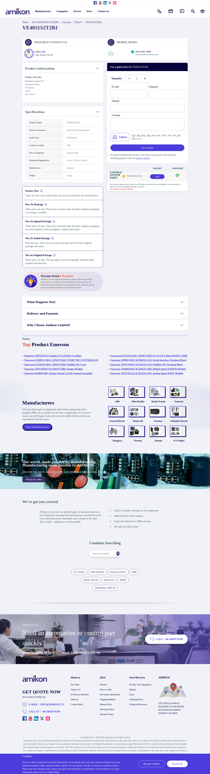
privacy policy (143, 158)
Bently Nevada (158, 406)
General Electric (117, 430)
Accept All (177, 763)
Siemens (158, 453)
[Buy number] (136, 78)
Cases (131, 707)
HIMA (123, 592)
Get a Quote (147, 147)
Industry (132, 702)
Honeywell (138, 430)
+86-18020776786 (51, 724)
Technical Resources (138, 717)
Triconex (138, 453)
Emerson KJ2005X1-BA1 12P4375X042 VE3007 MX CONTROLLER (61, 360)
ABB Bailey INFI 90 (105, 600)
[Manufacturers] (202, 11)
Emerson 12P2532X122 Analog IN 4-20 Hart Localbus (53, 355)
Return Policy (106, 717)
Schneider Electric (179, 430)
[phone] (147, 108)
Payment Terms (106, 727)
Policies (103, 697)
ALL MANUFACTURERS (45, 22)
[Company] (166, 94)
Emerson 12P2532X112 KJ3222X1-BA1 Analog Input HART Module (147, 373)
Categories (62, 11)
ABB (117, 406)
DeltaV (78, 22)
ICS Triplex (179, 453)
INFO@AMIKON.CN (52, 717)
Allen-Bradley (137, 406)
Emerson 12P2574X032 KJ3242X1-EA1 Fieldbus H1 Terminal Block (147, 364)
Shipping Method (107, 712)
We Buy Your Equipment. (140, 697)
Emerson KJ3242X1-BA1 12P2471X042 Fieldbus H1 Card (55, 364)
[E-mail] (128, 94)
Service (77, 11)
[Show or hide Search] (193, 11)
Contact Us (76, 702)
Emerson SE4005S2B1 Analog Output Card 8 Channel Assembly (58, 373)
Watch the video (34, 492)
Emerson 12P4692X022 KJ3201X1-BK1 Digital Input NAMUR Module (148, 369)
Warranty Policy (107, 722)
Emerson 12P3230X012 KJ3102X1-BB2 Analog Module (53, 369)
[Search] (123, 566)
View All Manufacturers (38, 433)
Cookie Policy (77, 717)
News (89, 11)
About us (75, 712)
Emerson (66, 22)
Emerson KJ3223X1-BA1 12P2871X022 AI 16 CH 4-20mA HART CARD (149, 355)
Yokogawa (117, 453)
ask (157, 176)
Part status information (110, 707)
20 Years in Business (80, 707)
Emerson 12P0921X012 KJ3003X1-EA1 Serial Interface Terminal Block (148, 360)
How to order (106, 702)
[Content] (147, 124)
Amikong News (136, 712)
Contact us (103, 11)
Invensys (158, 430)
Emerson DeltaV (118, 585)
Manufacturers (43, 11)
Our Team (75, 697)
